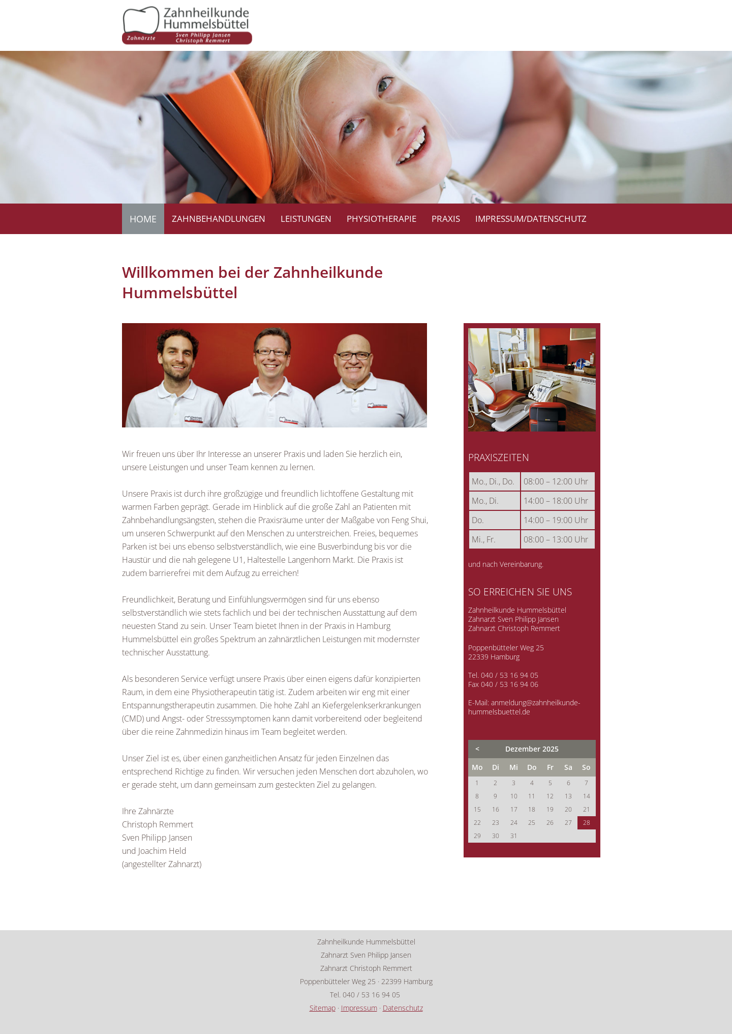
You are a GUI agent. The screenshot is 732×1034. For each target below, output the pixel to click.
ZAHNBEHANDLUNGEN (218, 218)
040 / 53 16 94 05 (509, 675)
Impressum (359, 1008)
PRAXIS (446, 218)
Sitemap (323, 1008)
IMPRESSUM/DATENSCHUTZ (531, 218)
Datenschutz (403, 1008)
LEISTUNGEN (306, 218)
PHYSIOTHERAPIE (381, 218)
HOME (143, 219)
